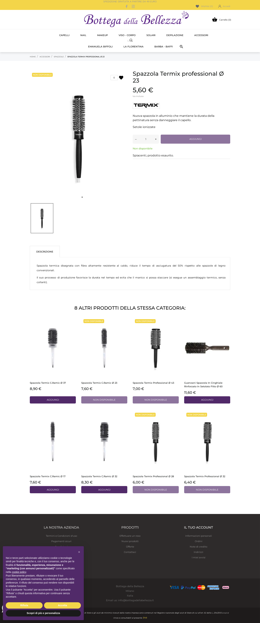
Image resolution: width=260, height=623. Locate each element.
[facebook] (126, 6)
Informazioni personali (198, 535)
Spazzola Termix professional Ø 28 (153, 476)
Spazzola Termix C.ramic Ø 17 (48, 476)
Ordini (198, 541)
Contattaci (130, 552)
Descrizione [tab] (44, 251)
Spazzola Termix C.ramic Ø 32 (99, 476)
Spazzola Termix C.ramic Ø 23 (99, 382)
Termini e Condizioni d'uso (61, 535)
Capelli (64, 35)
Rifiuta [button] (24, 605)
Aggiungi (195, 139)
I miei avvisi (198, 557)
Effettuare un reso (130, 535)
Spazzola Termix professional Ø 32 (204, 476)
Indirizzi (198, 552)
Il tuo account (198, 527)
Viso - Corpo (127, 35)
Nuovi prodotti (130, 541)
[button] (79, 552)
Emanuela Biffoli (100, 46)
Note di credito (198, 546)
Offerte (130, 546)
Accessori (201, 35)
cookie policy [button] (19, 572)
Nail (83, 35)
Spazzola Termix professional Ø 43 (153, 382)
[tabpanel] (78, 136)
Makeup (102, 35)
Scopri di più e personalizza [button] (43, 613)
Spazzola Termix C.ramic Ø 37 (48, 382)
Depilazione (174, 35)
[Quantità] (146, 139)
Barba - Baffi (163, 46)
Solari (150, 35)
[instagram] (133, 6)
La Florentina (134, 46)
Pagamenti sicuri (61, 541)
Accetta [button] (62, 605)
